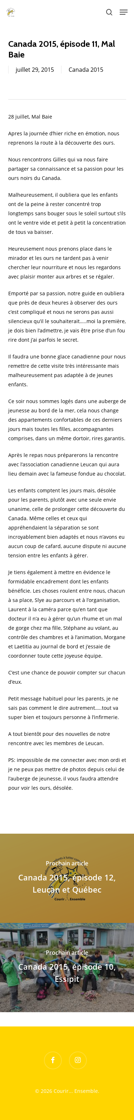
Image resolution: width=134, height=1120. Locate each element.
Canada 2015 (86, 70)
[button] (124, 12)
